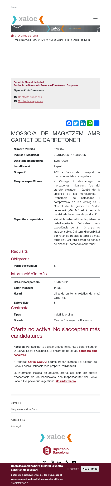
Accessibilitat (18, 419)
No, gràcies (90, 468)
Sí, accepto (73, 469)
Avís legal (16, 426)
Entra (14, 7)
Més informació (19, 483)
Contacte (16, 402)
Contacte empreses (30, 101)
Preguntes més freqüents (24, 409)
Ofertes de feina (28, 35)
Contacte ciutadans (30, 97)
